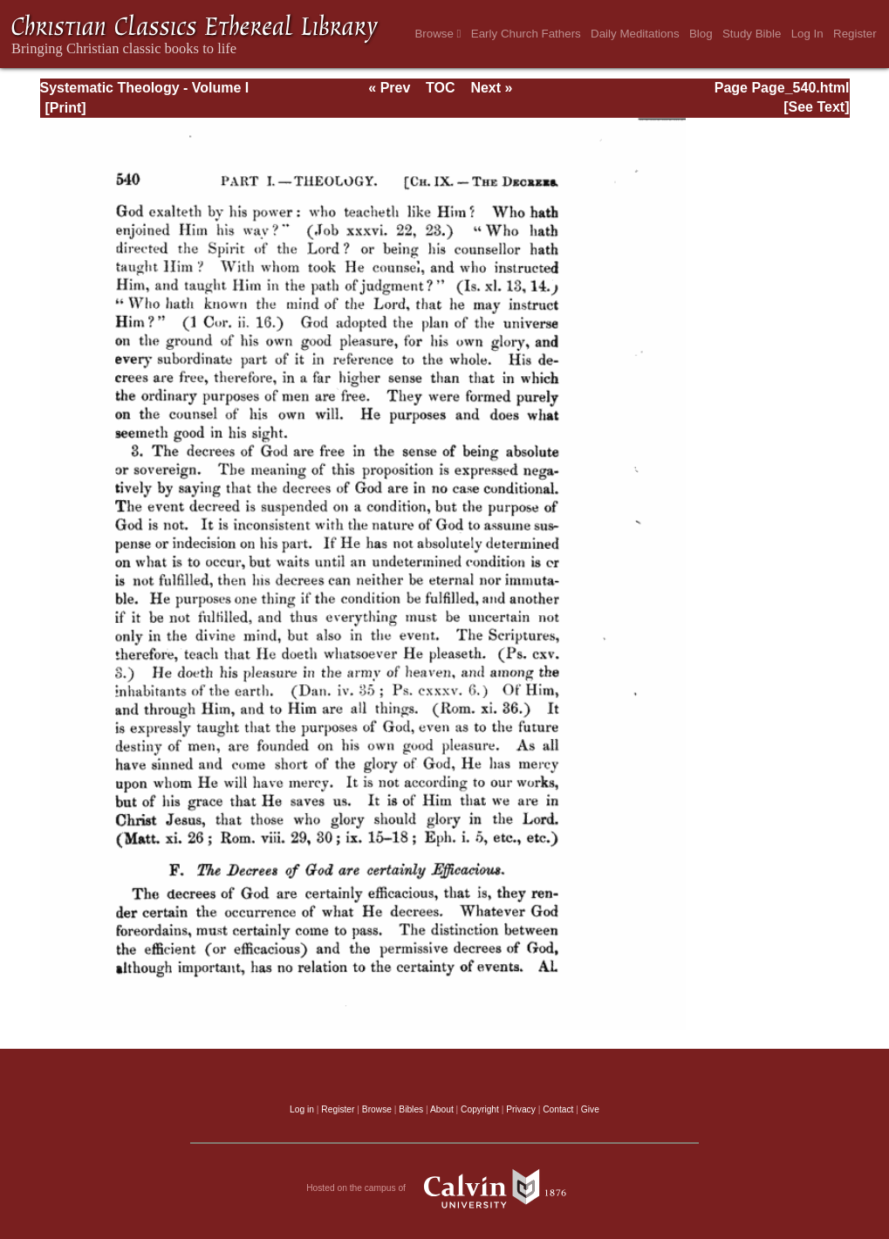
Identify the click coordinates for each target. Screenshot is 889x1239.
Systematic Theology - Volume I (145, 87)
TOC (440, 87)
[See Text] (816, 106)
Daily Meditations (635, 33)
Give (590, 1109)
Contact (558, 1109)
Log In (807, 33)
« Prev (389, 87)
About (442, 1109)
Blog (701, 33)
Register (855, 33)
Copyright (480, 1109)
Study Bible (751, 33)
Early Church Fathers (526, 33)
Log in (302, 1109)
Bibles (411, 1109)
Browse (437, 33)
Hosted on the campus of (444, 1188)
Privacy (521, 1109)
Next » (491, 87)
